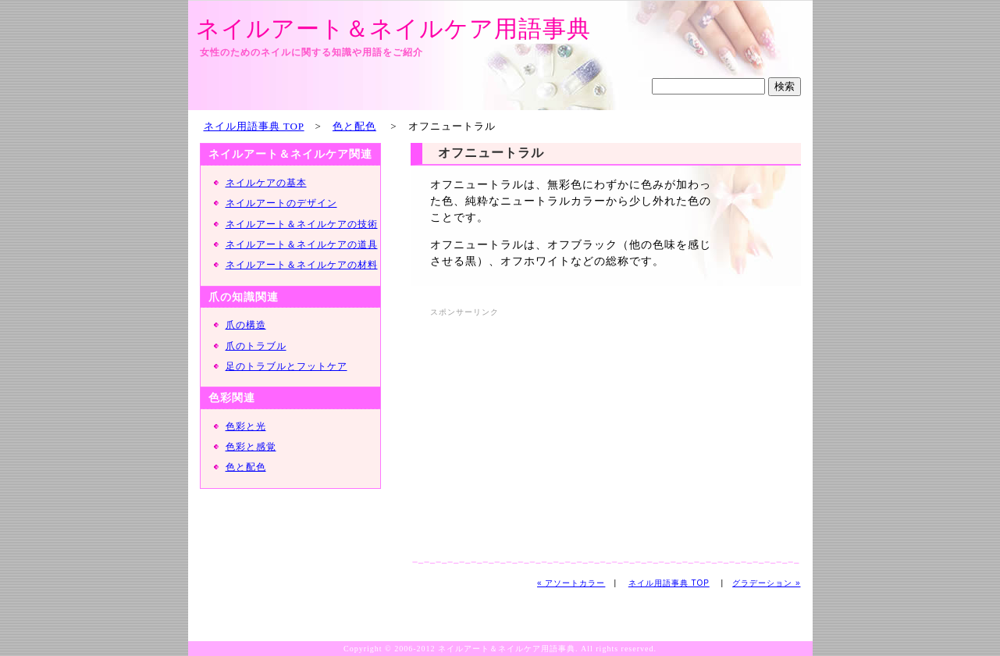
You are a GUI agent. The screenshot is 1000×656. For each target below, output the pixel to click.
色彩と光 (246, 426)
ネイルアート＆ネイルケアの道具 (302, 244)
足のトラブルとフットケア (286, 366)
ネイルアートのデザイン (281, 203)
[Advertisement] (561, 430)
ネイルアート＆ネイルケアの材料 (302, 264)
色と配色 (354, 126)
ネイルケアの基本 (266, 182)
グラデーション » (766, 583)
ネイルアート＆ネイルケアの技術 (302, 224)
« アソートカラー (571, 583)
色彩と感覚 (251, 446)
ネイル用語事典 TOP (254, 126)
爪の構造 (246, 324)
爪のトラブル (256, 345)
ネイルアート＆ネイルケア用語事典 (393, 28)
